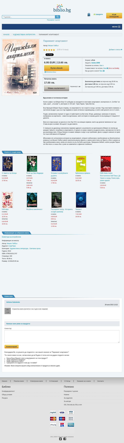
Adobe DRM (95, 63)
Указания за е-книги (84, 381)
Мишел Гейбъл (53, 45)
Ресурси (5, 398)
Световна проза (34, 248)
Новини (66, 395)
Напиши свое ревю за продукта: (18, 324)
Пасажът (79, 209)
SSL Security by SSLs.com (73, 405)
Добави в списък (115, 50)
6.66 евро (5, 209)
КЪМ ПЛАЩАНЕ (114, 16)
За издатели (68, 398)
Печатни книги (19, 381)
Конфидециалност (8, 391)
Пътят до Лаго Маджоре (34, 173)
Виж (102, 65)
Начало (6, 35)
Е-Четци (67, 381)
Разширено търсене (53, 20)
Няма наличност (56, 88)
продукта (98, 14)
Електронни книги (36, 381)
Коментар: (8, 328)
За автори (67, 401)
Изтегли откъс (50, 72)
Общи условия (7, 395)
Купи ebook (57, 68)
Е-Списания (53, 381)
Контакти (100, 381)
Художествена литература (24, 35)
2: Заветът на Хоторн (9, 173)
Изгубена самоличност (34, 209)
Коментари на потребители (11, 237)
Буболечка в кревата (83, 173)
